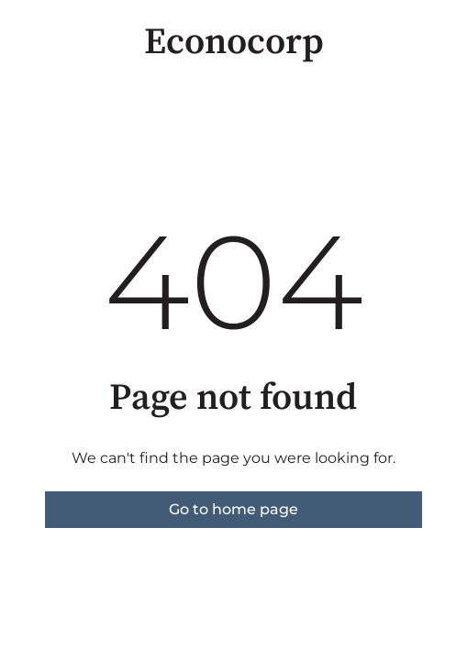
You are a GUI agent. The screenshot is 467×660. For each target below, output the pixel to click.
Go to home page (233, 509)
